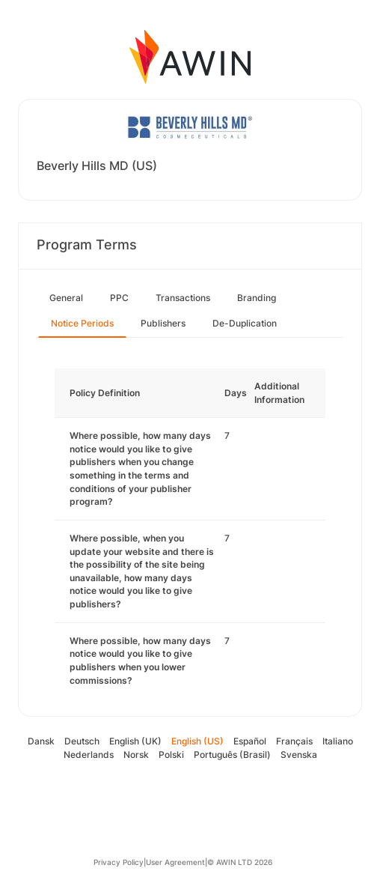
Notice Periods (82, 323)
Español (249, 741)
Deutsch (81, 741)
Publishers (163, 323)
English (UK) (135, 741)
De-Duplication (244, 323)
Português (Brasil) (232, 754)
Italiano (337, 741)
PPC (119, 297)
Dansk (41, 741)
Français (294, 741)
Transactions (183, 297)
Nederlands (89, 754)
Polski (171, 754)
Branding (256, 297)
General (66, 297)
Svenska (299, 754)
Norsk (136, 754)
